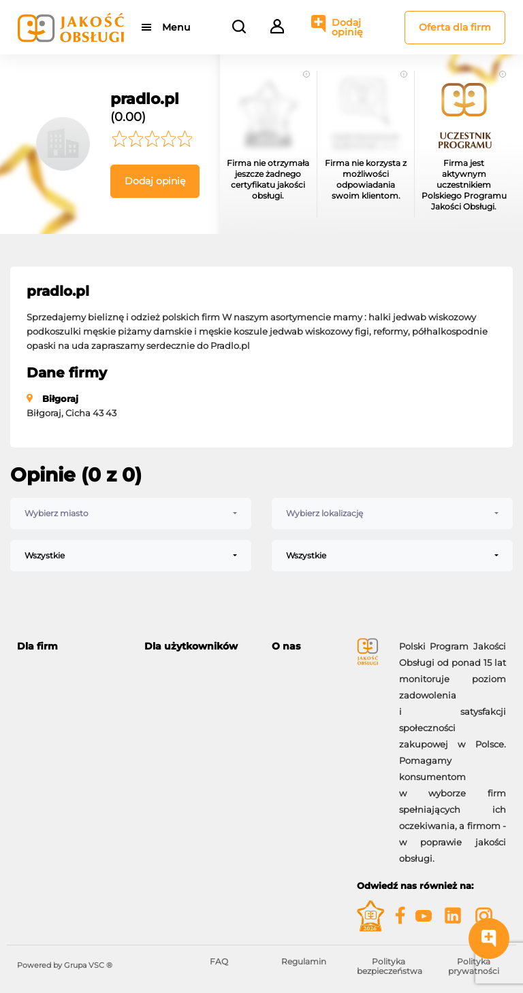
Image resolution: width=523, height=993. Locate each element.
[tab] (70, 646)
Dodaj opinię (347, 27)
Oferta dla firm (455, 27)
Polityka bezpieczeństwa (389, 966)
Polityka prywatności (473, 966)
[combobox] (130, 513)
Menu (176, 27)
